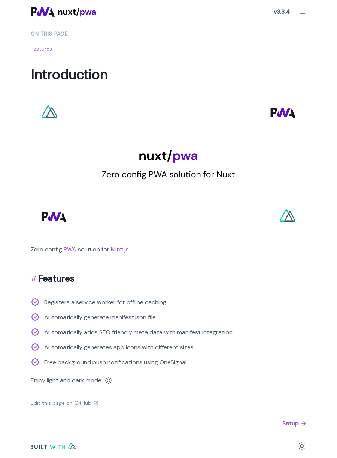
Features (41, 48)
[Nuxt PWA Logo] (64, 12)
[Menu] (302, 12)
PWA (70, 249)
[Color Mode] (108, 380)
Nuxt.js (120, 249)
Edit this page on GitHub (65, 403)
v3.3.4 (282, 12)
